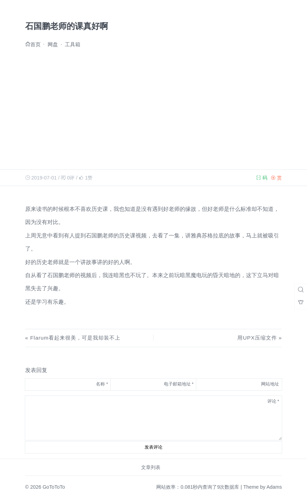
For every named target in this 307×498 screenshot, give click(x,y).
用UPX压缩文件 (257, 338)
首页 (35, 44)
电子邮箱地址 (179, 384)
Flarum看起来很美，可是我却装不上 (75, 338)
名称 (102, 384)
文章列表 (150, 467)
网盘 (53, 44)
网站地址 (270, 384)
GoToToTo (53, 487)
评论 (273, 401)
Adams (274, 487)
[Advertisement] (153, 106)
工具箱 (72, 44)
